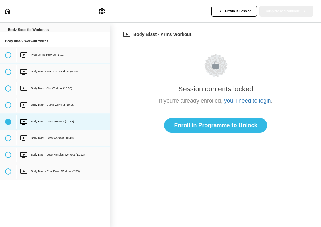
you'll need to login (247, 101)
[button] (8, 11)
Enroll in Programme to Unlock (215, 125)
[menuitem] (102, 11)
